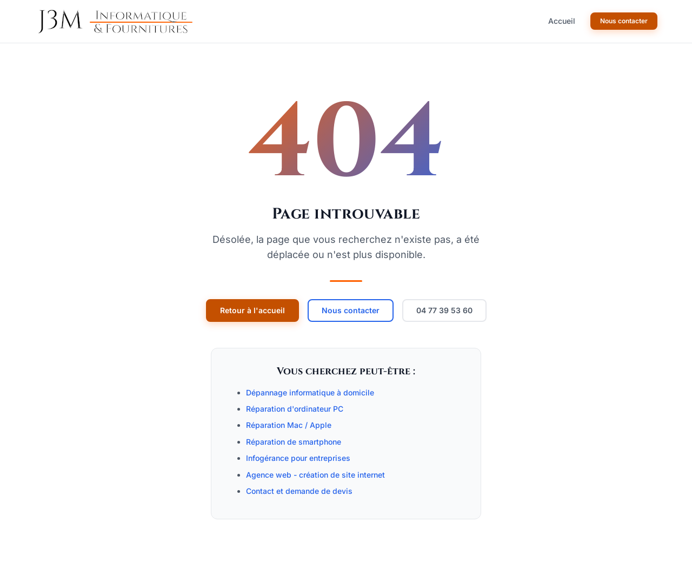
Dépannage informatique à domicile (310, 392)
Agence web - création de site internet (315, 474)
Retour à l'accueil (252, 310)
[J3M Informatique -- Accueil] (113, 22)
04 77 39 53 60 (444, 310)
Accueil (561, 20)
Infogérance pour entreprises (298, 458)
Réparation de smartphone (293, 441)
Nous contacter (624, 21)
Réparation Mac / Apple (288, 425)
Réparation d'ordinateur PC (294, 408)
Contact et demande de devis (299, 491)
